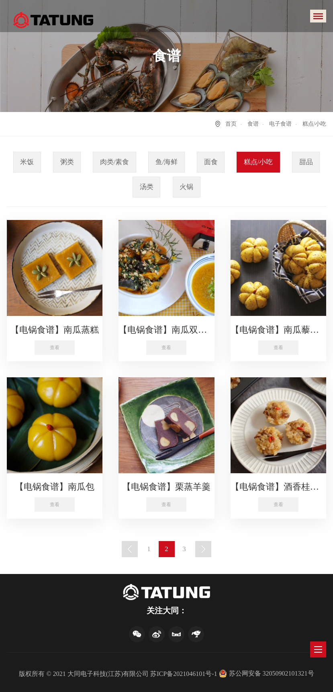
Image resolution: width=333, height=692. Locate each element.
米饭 (27, 162)
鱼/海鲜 (166, 162)
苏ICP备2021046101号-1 (183, 673)
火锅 (186, 187)
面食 (211, 162)
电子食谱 (280, 124)
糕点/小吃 (258, 162)
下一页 (203, 549)
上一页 (130, 549)
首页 (231, 124)
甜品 (306, 162)
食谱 (253, 124)
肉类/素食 (114, 162)
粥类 (67, 162)
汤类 (146, 187)
